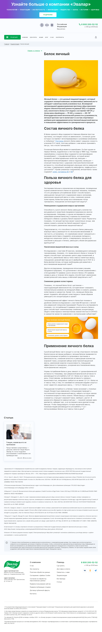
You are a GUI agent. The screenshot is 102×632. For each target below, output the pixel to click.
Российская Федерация (62, 25)
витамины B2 (63, 172)
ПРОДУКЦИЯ (14, 37)
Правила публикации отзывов (40, 587)
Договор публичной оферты (40, 590)
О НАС (52, 37)
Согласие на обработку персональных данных (38, 580)
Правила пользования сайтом (40, 584)
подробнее (47, 15)
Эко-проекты (34, 569)
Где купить (61, 566)
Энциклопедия (62, 575)
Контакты (33, 593)
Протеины (59, 141)
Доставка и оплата (63, 569)
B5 (72, 172)
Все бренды (61, 579)
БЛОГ (46, 37)
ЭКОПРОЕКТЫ (60, 37)
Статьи (59, 582)
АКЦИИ (41, 37)
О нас (32, 566)
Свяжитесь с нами (63, 572)
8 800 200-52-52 (89, 24)
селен (55, 172)
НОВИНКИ (25, 37)
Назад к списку (34, 51)
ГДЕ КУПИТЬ (33, 37)
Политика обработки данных (40, 572)
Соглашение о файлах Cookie (40, 575)
